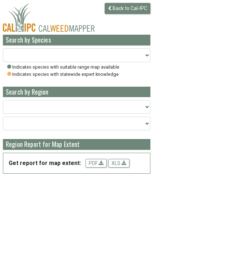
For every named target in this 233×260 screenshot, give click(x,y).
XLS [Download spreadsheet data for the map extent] (118, 163)
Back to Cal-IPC (127, 8)
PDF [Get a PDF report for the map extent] (96, 163)
